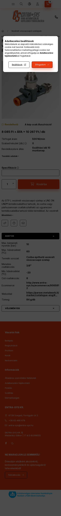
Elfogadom (40, 64)
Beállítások (17, 64)
